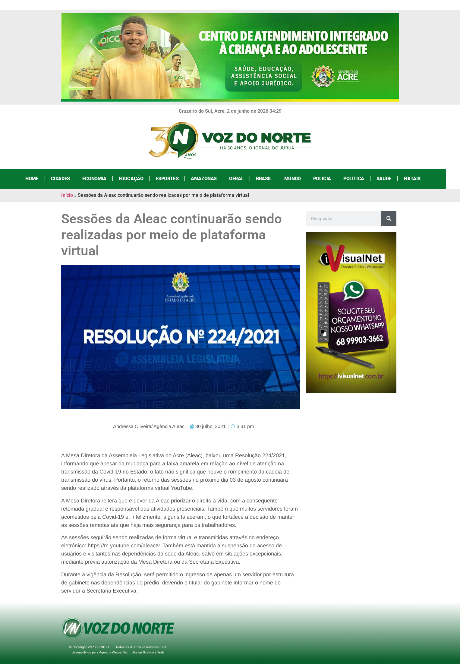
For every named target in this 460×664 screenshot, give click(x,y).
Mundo (299, 178)
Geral (243, 178)
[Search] (388, 218)
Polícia (329, 178)
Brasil (271, 178)
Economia (101, 178)
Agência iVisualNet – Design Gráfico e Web (131, 652)
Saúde (390, 178)
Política (360, 178)
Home (39, 178)
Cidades (67, 178)
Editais (419, 178)
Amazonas (211, 178)
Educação (138, 178)
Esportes (174, 178)
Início (67, 195)
